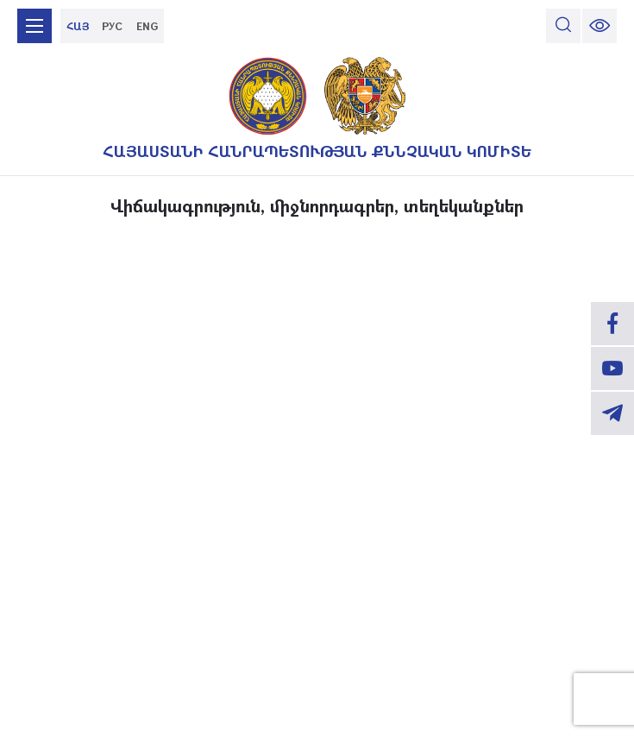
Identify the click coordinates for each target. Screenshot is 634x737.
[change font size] (599, 26)
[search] (563, 26)
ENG (147, 26)
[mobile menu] (34, 26)
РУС (112, 26)
